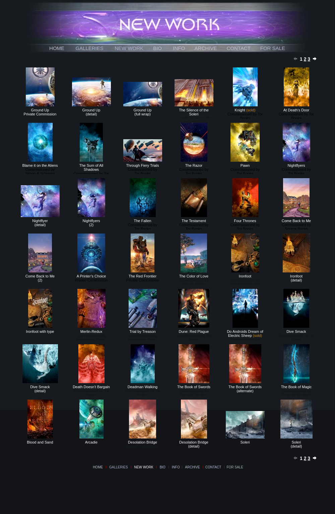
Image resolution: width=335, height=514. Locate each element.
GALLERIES (89, 48)
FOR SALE (272, 48)
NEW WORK (129, 48)
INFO (179, 48)
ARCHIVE (206, 48)
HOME (56, 48)
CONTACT (238, 48)
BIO (157, 48)
